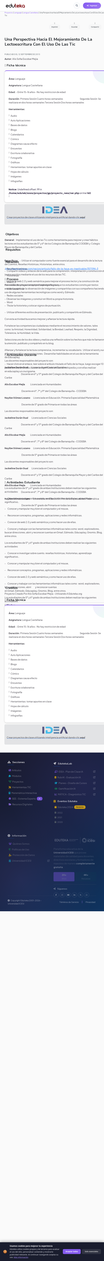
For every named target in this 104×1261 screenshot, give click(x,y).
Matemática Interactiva (23, 799)
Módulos (15, 782)
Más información (21, 1257)
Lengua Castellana (30, 12)
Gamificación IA (75, 796)
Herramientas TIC (20, 793)
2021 (58, 825)
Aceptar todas (72, 1251)
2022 (59, 820)
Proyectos (16, 787)
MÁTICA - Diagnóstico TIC (75, 802)
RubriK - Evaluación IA (75, 785)
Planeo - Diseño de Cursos (75, 790)
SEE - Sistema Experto (25, 805)
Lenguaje (18, 12)
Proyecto (9, 12)
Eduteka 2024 (70, 815)
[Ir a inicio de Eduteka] (15, 5)
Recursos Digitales (20, 810)
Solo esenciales (91, 1251)
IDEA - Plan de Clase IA (75, 779)
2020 (59, 830)
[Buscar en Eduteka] (77, 6)
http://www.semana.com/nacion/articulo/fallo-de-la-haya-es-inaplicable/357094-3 (51, 268)
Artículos (15, 776)
